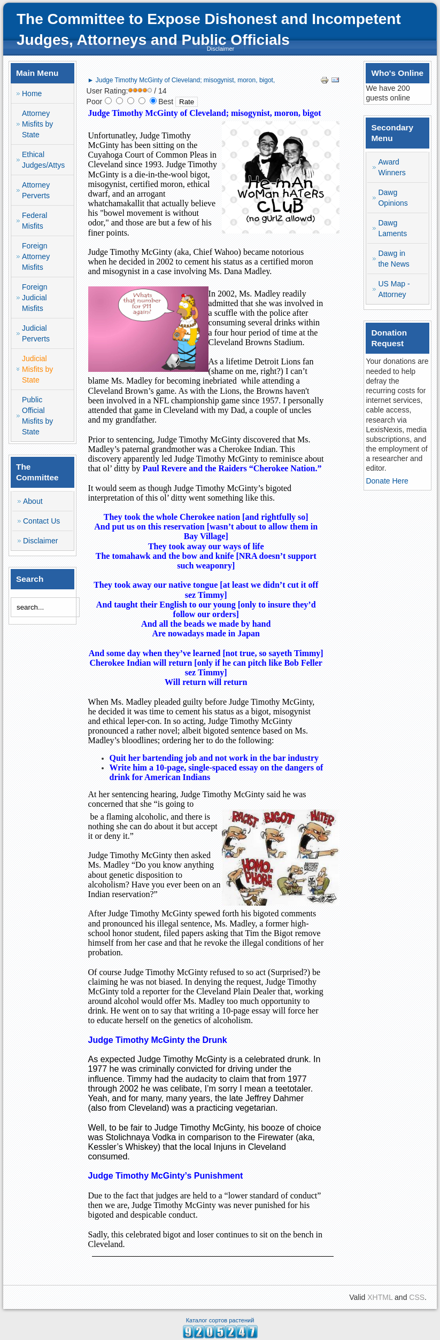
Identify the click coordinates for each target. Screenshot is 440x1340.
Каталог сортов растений (220, 1320)
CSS (416, 1297)
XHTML (379, 1297)
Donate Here (387, 481)
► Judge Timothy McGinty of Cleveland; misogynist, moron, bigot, (181, 80)
